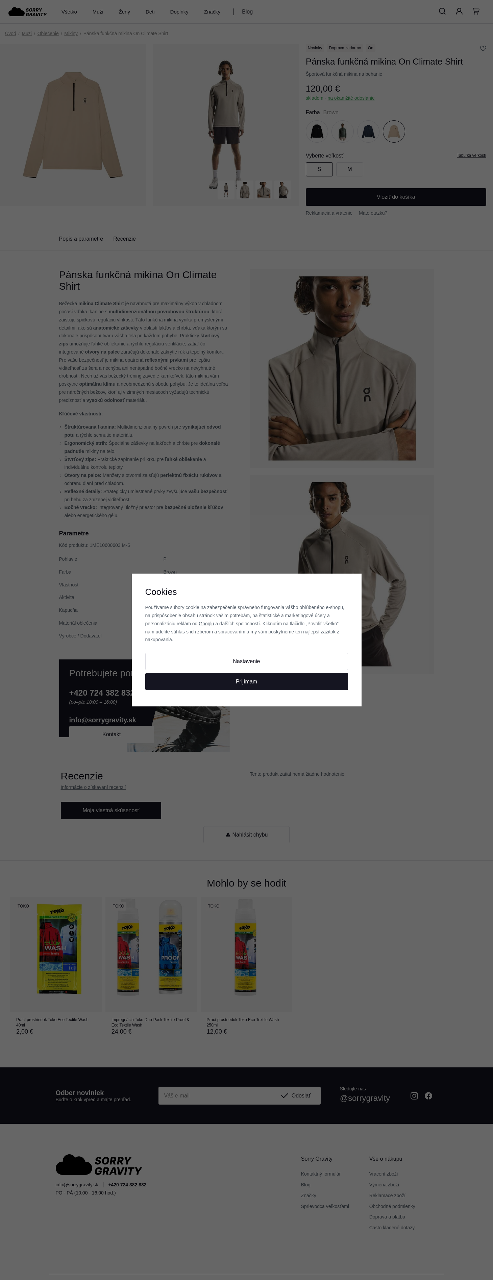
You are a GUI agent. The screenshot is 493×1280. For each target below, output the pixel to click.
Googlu (206, 623)
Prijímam (246, 681)
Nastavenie (246, 661)
